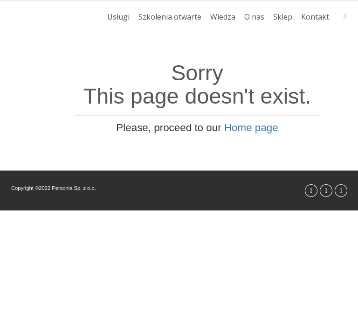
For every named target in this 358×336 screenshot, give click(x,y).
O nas (254, 17)
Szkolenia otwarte (169, 17)
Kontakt (315, 17)
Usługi (118, 17)
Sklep (282, 17)
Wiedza (222, 17)
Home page (251, 127)
